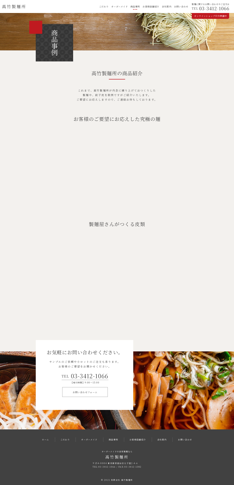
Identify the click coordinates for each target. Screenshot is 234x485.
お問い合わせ (181, 6)
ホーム (45, 439)
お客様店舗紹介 (151, 6)
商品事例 (135, 6)
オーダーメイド (119, 6)
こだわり (104, 6)
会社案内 (166, 6)
